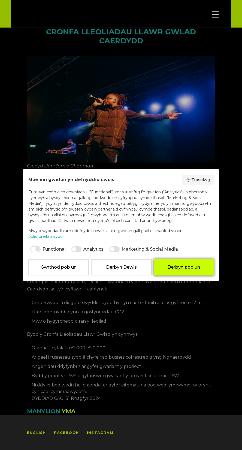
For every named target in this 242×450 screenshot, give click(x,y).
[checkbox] (47, 249)
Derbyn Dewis (121, 267)
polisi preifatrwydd (45, 236)
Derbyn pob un (183, 267)
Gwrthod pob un (59, 267)
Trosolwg (198, 179)
